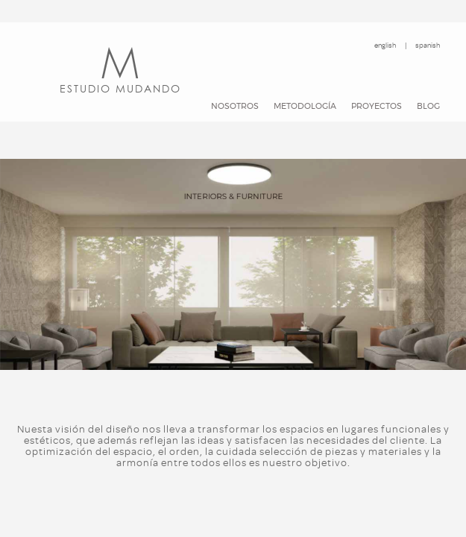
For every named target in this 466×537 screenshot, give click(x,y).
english (385, 45)
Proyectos (376, 106)
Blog (428, 106)
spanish (427, 45)
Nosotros (235, 106)
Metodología (305, 106)
